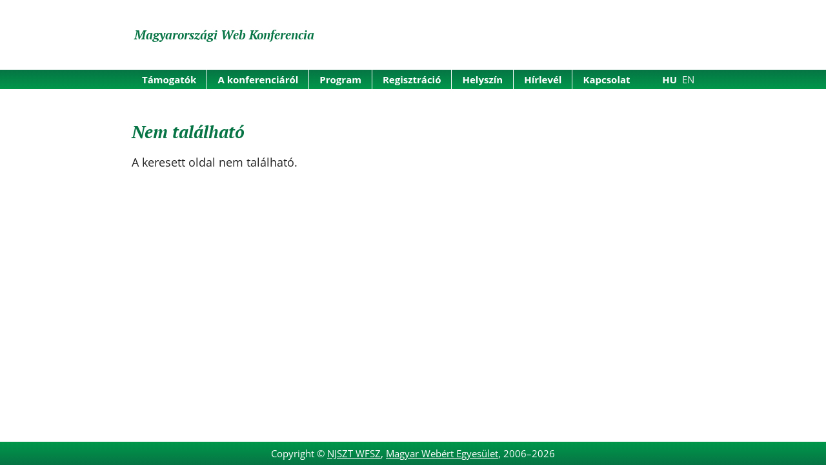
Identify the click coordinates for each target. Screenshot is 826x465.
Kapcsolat (606, 79)
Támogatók (169, 79)
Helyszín (482, 79)
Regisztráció (412, 79)
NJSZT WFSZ (354, 453)
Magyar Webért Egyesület (442, 453)
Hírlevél (542, 79)
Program (340, 79)
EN (688, 79)
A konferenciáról (257, 79)
